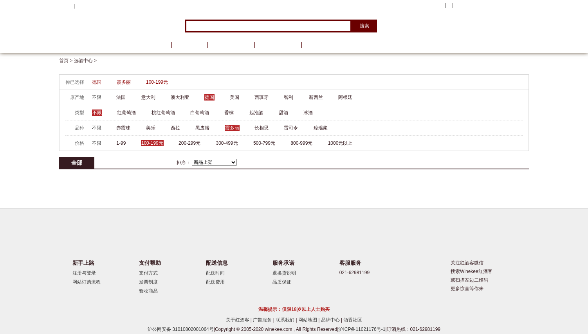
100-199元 (157, 82)
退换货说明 (284, 273)
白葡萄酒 (199, 112)
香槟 (229, 112)
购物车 (482, 6)
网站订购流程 (86, 282)
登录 (81, 6)
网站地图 (308, 320)
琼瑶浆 (321, 128)
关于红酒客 (238, 320)
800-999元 (301, 143)
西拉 (175, 128)
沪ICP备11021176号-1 (361, 329)
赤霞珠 (123, 128)
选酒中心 (100, 45)
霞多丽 (124, 82)
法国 (121, 97)
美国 (234, 97)
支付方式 (148, 273)
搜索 (364, 26)
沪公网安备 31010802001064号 (181, 329)
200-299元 (189, 143)
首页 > (66, 60)
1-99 (121, 143)
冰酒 (308, 112)
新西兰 (316, 97)
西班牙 (261, 97)
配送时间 (215, 273)
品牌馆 (189, 45)
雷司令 (291, 128)
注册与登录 (84, 273)
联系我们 (286, 320)
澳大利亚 (180, 97)
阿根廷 (345, 97)
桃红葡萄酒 (163, 112)
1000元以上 (340, 143)
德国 (96, 82)
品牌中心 (331, 320)
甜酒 (283, 112)
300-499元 (227, 143)
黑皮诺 (202, 128)
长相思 (261, 128)
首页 (156, 45)
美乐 (150, 128)
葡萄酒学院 (278, 45)
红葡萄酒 (126, 112)
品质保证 (281, 282)
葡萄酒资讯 (231, 45)
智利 (288, 97)
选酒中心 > (85, 60)
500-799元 (264, 143)
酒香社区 (352, 320)
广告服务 (263, 320)
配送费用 (215, 282)
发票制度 (148, 282)
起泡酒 (256, 112)
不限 (96, 97)
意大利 (148, 97)
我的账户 (432, 5)
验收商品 (148, 291)
